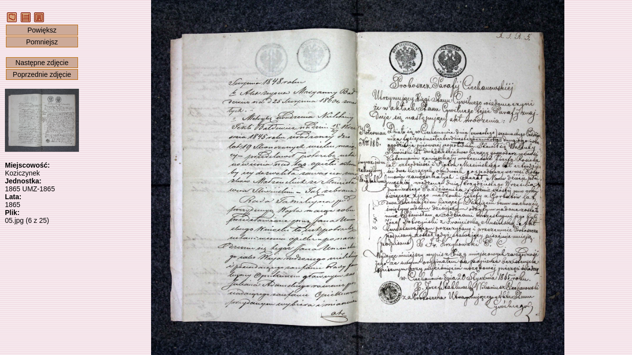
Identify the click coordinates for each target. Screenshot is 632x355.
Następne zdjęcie (41, 63)
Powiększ (41, 30)
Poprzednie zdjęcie (42, 74)
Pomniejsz (42, 42)
